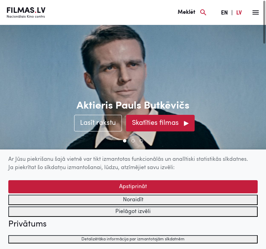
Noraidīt (133, 200)
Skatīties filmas (155, 123)
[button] (125, 140)
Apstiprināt (133, 187)
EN (224, 13)
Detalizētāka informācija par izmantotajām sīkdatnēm (133, 239)
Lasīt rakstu (98, 123)
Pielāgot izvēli (133, 211)
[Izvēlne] (255, 12)
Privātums (27, 224)
